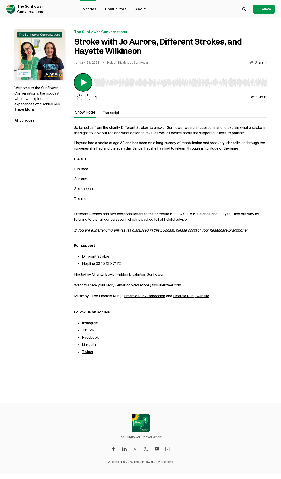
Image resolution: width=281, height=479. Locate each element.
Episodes (88, 9)
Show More (24, 109)
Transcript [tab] (111, 112)
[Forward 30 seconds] (88, 97)
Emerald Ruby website (191, 296)
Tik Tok (88, 330)
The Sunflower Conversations (30, 9)
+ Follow (264, 9)
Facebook (90, 337)
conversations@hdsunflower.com (153, 285)
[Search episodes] (244, 9)
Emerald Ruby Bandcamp (144, 296)
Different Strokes (96, 256)
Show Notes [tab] (85, 112)
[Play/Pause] (83, 82)
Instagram (90, 323)
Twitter (87, 352)
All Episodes (24, 120)
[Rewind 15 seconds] (79, 97)
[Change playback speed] (97, 97)
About (140, 9)
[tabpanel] (170, 255)
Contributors (115, 9)
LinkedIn (89, 344)
